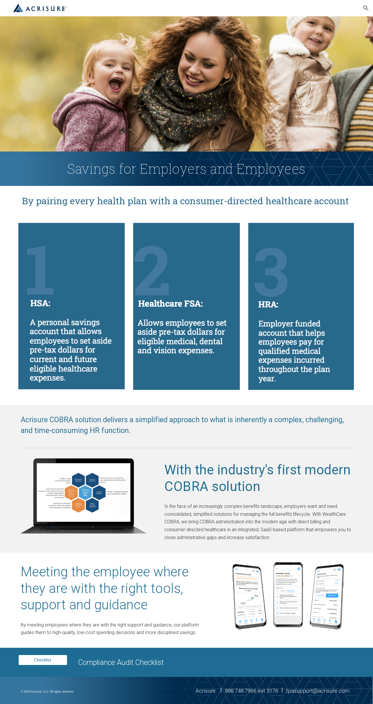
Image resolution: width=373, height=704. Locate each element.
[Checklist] (43, 660)
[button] (366, 8)
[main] (186, 169)
